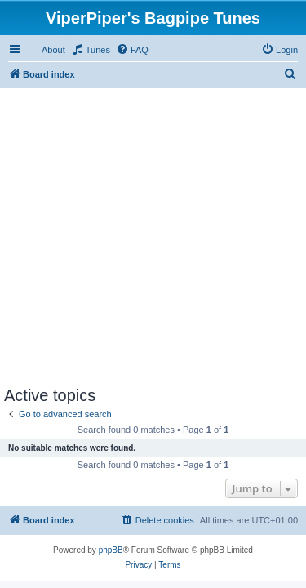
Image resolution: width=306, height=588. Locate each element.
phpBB (111, 550)
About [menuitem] (53, 50)
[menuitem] (90, 50)
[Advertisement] (153, 233)
